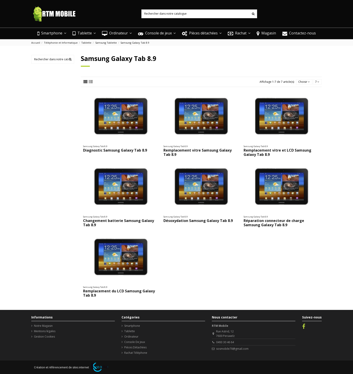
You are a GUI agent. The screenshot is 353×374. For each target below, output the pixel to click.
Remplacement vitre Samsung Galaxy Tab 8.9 (197, 152)
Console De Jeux (134, 342)
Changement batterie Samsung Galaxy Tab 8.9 (118, 222)
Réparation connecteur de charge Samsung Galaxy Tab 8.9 (274, 222)
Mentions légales (44, 331)
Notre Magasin (43, 326)
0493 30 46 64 (225, 342)
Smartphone (132, 326)
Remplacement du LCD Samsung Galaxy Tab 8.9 (119, 293)
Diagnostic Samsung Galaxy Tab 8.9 (115, 150)
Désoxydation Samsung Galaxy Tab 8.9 (198, 220)
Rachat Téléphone (135, 353)
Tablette (129, 331)
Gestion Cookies (44, 336)
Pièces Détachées (135, 347)
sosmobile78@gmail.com (232, 349)
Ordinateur (131, 336)
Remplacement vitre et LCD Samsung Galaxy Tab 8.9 (277, 152)
